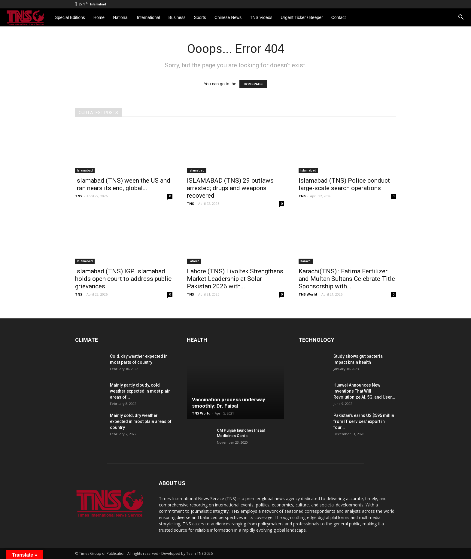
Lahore (194, 261)
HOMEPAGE (253, 84)
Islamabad (85, 170)
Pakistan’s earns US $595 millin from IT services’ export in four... (363, 421)
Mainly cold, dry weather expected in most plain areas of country (141, 421)
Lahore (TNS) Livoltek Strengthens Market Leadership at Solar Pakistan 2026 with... (235, 279)
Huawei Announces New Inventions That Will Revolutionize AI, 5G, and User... (364, 391)
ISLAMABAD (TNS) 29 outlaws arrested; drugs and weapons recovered (230, 188)
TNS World (308, 294)
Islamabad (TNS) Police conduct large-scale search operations (344, 184)
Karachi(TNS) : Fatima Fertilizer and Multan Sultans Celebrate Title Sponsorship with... (347, 279)
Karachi (305, 261)
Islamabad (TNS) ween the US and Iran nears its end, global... (122, 184)
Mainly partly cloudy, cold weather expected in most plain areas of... (140, 391)
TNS (78, 196)
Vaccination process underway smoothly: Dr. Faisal (228, 402)
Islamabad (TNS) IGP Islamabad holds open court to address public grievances (123, 279)
